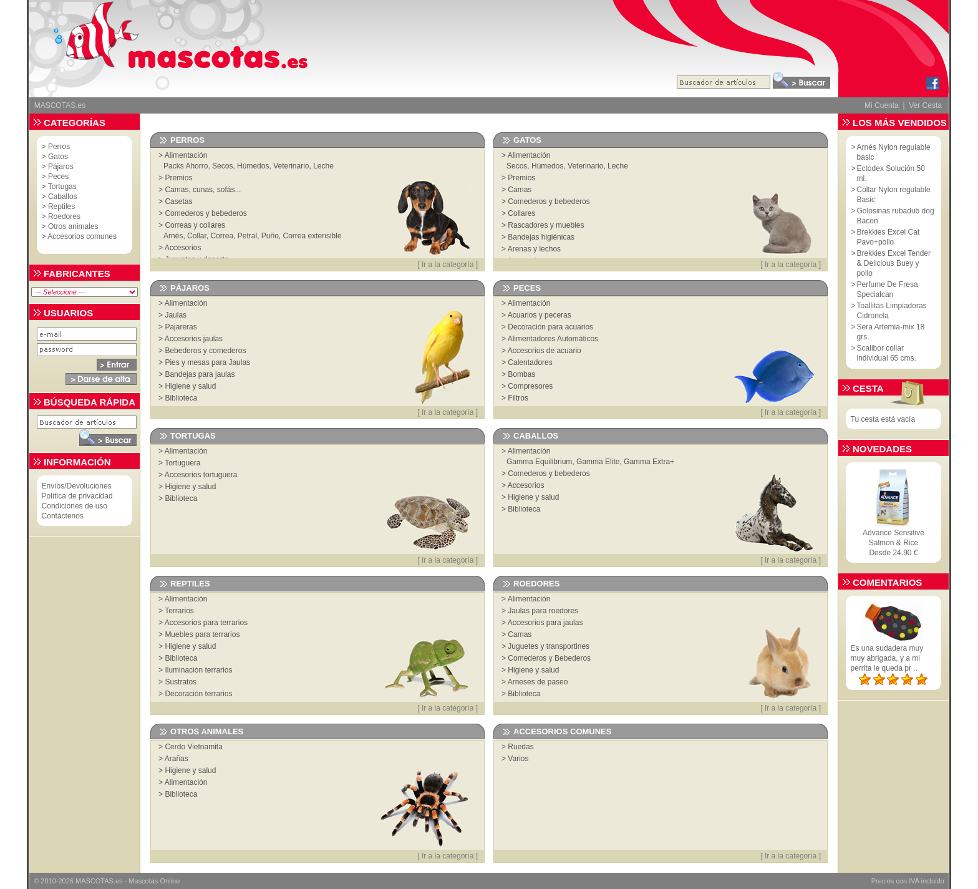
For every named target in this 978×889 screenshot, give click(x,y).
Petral (247, 235)
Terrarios (179, 610)
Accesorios (183, 247)
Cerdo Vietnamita (194, 746)
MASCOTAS (94, 881)
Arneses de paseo (538, 682)
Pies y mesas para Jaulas (207, 362)
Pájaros (61, 166)
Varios (518, 758)
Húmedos (253, 166)
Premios (178, 177)
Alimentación (186, 155)
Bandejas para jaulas (200, 374)
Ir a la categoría (447, 264)
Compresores (530, 386)
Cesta (868, 388)
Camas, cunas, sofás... (203, 189)
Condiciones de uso (74, 506)
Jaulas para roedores (543, 610)
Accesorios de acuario (544, 350)
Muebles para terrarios (202, 634)
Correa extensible (312, 235)
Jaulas (175, 315)
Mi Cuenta (881, 105)
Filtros (518, 398)
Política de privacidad (77, 496)
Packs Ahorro (185, 166)
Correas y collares (195, 225)
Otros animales (73, 226)
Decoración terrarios (198, 693)
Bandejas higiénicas (541, 237)
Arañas (176, 758)
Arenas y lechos (534, 249)
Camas (519, 189)
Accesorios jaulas (194, 338)
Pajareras (180, 327)
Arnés (173, 235)
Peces (58, 176)
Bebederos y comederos (205, 350)
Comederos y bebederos (205, 213)
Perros (59, 146)
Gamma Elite (597, 461)
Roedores (64, 216)
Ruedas (520, 746)
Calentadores (530, 362)
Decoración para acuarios (550, 327)
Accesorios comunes (82, 236)
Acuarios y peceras (539, 315)
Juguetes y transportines (548, 646)
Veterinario (291, 166)
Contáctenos (63, 516)
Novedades (882, 449)
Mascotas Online (154, 881)
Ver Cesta (925, 105)
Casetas (178, 201)
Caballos (62, 196)
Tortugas (62, 186)
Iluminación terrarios (198, 670)
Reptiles (61, 206)
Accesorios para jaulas (545, 622)
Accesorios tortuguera (201, 474)
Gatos (58, 156)
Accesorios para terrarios (206, 622)
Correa (221, 235)
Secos (222, 166)
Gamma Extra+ (649, 461)
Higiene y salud (190, 386)
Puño (270, 235)
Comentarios (887, 582)
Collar (196, 235)
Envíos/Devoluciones (77, 486)
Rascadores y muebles (546, 225)
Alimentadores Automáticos (553, 338)
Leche (323, 166)
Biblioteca (181, 398)
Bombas (521, 374)
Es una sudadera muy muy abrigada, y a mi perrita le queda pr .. (887, 658)
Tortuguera (182, 463)
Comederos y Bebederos (549, 658)
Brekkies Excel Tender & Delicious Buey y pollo (894, 263)
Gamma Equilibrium (539, 461)
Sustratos (180, 682)
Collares (521, 213)
